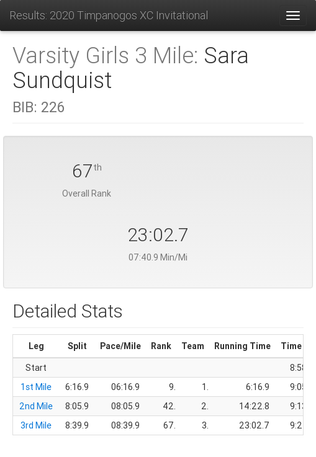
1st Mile (36, 387)
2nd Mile (36, 406)
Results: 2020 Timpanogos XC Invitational (108, 15)
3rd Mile (36, 425)
